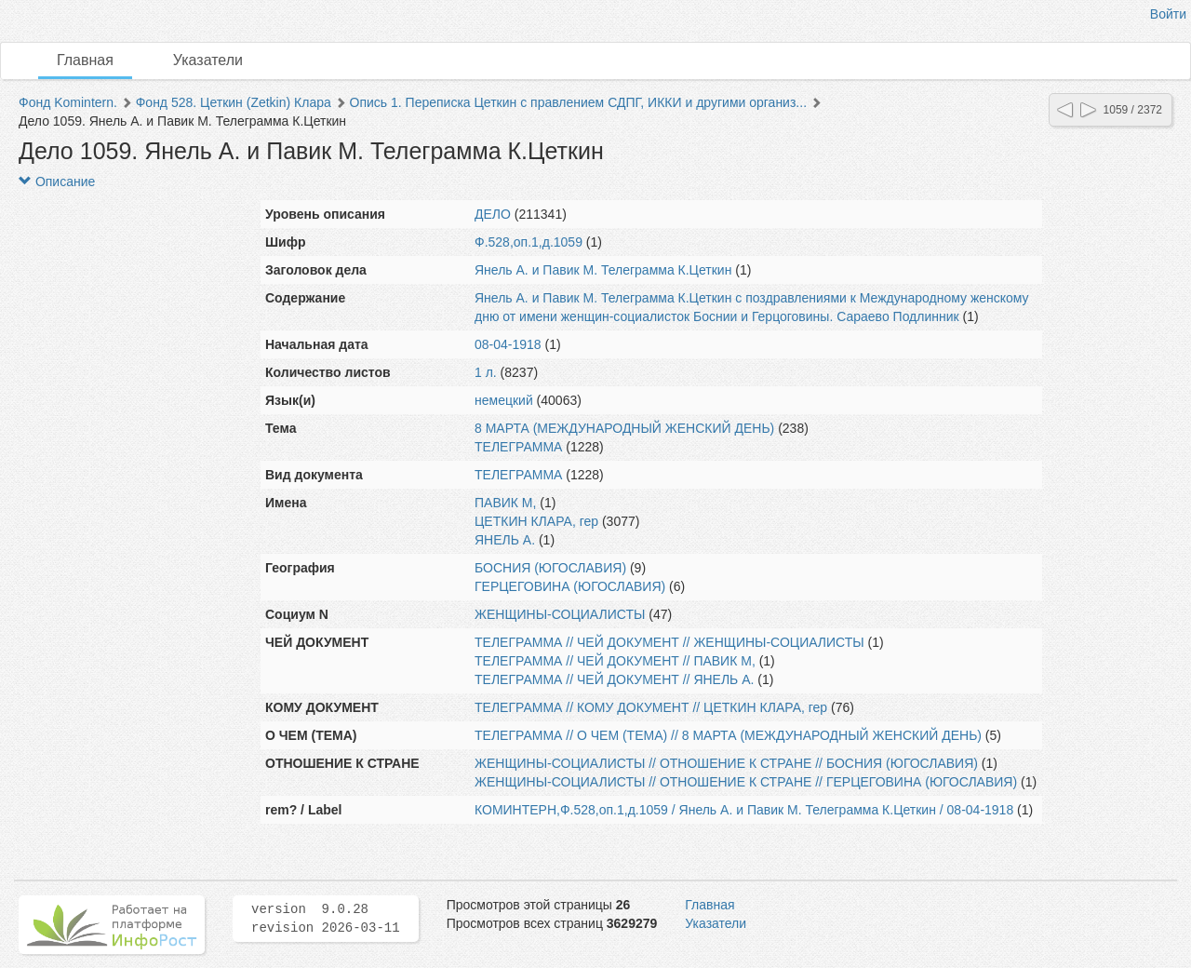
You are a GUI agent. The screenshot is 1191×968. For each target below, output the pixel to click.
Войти (1168, 14)
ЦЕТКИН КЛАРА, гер (536, 521)
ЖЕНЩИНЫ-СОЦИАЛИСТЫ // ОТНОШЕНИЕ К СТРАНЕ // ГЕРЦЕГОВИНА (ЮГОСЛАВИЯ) (746, 781)
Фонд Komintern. (68, 102)
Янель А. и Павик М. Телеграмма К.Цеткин (603, 269)
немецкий (504, 400)
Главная (85, 60)
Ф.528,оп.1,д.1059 (528, 242)
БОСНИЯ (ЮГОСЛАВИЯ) (550, 567)
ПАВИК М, (505, 502)
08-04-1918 (508, 344)
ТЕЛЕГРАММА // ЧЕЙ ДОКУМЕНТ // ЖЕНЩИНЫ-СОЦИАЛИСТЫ (669, 642)
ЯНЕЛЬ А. (505, 539)
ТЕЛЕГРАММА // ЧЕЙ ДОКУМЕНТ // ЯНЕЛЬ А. (614, 679)
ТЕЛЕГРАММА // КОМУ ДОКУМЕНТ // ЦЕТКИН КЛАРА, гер (651, 707)
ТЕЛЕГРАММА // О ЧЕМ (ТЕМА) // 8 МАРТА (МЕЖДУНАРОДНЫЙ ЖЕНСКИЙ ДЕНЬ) (728, 735)
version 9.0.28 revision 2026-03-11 (325, 918)
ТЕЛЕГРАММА (518, 446)
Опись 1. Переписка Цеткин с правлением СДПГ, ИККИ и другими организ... (578, 102)
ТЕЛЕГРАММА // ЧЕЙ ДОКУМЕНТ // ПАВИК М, (615, 660)
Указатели (208, 60)
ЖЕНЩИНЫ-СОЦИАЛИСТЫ (560, 614)
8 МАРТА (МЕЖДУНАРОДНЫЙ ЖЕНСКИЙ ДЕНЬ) (624, 428)
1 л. (486, 372)
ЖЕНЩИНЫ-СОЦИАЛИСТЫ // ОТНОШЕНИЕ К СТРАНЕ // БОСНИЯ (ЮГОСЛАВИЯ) (726, 763)
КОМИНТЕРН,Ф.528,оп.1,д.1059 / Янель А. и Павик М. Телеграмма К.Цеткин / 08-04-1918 (744, 809)
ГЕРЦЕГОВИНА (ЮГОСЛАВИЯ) (570, 586)
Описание (57, 181)
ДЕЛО (493, 214)
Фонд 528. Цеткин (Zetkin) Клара (233, 102)
